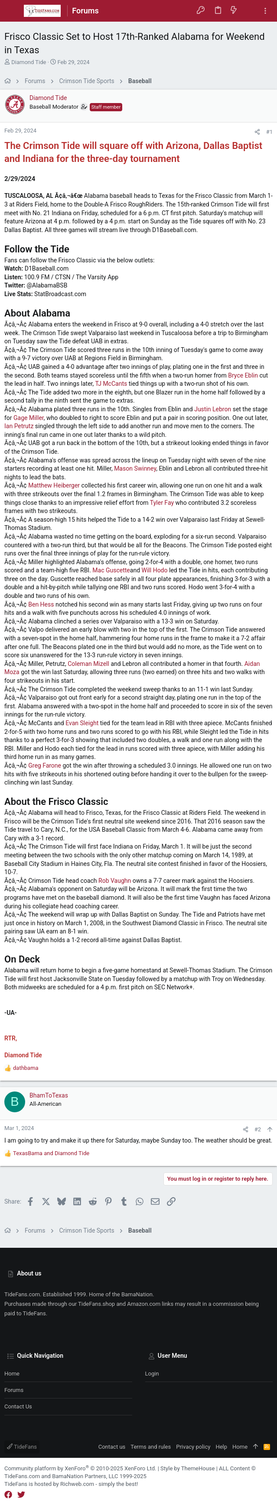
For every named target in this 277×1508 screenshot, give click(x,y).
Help (221, 1446)
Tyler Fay (162, 502)
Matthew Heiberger (54, 485)
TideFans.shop (96, 1304)
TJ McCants (111, 383)
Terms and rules (150, 1446)
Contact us (18, 1406)
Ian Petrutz (18, 426)
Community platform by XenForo (80, 1468)
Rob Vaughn (114, 880)
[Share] (257, 132)
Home (12, 1373)
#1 (269, 132)
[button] (13, 11)
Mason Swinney (135, 468)
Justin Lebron (212, 409)
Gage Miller (28, 417)
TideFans (22, 1446)
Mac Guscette (111, 570)
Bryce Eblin (243, 375)
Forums (13, 1390)
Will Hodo (155, 570)
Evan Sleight (81, 723)
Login (152, 1373)
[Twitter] (21, 1495)
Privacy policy (193, 1446)
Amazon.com (143, 1304)
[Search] (249, 10)
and (51, 1153)
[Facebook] (8, 1495)
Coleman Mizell (88, 663)
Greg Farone (44, 765)
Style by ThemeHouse (187, 1468)
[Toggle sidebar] (265, 11)
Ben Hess (41, 604)
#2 (257, 1129)
